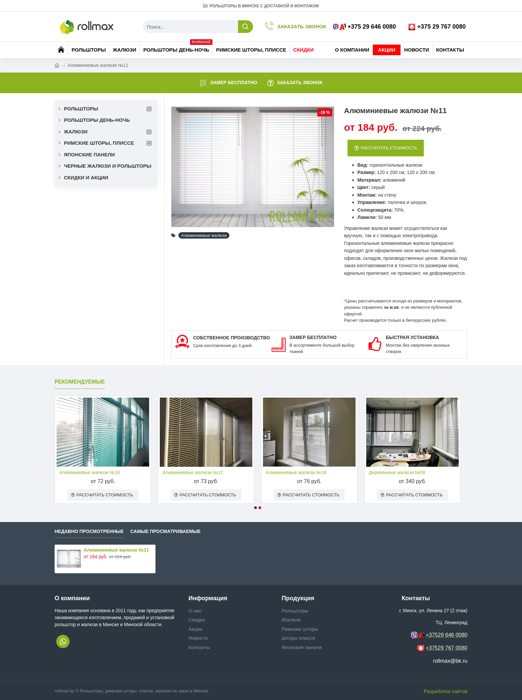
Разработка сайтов (445, 691)
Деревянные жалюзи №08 (397, 472)
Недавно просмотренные (89, 531)
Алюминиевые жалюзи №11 (116, 550)
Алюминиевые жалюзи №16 (89, 472)
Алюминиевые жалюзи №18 (296, 472)
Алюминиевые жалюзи (204, 235)
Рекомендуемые (80, 382)
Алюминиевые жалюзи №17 (192, 472)
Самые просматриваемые (165, 531)
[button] (255, 507)
